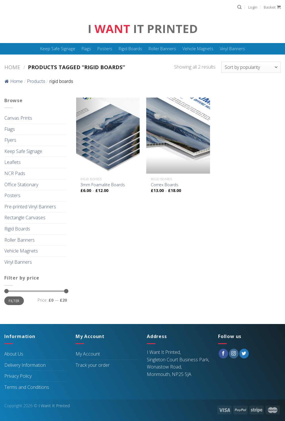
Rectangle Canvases (24, 217)
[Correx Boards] (178, 136)
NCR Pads (14, 173)
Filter (14, 300)
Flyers (10, 140)
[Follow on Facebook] (223, 353)
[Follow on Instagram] (233, 353)
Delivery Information (25, 365)
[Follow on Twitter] (244, 353)
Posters (104, 48)
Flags (86, 48)
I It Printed (143, 28)
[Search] (239, 7)
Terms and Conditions (26, 387)
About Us (13, 354)
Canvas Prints (18, 118)
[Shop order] (251, 67)
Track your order (93, 365)
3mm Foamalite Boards (102, 184)
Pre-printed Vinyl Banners (30, 206)
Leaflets (12, 162)
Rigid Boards (130, 48)
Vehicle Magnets (197, 48)
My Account (88, 354)
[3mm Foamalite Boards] (108, 136)
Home (12, 67)
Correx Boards (164, 184)
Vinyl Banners (232, 48)
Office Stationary (21, 184)
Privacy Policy (18, 376)
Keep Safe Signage (57, 48)
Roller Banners (162, 48)
